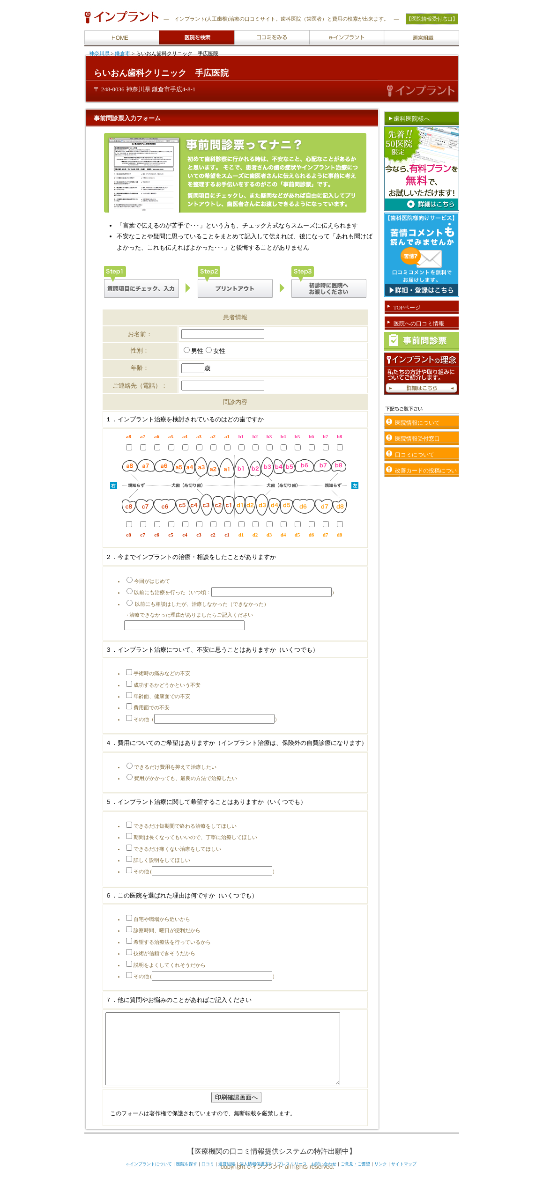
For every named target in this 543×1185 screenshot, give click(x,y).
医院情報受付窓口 (417, 438)
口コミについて (414, 454)
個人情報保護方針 (256, 1178)
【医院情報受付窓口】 (432, 19)
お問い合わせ (323, 1178)
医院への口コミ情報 (419, 323)
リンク (380, 1178)
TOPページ (407, 307)
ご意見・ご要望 (355, 1178)
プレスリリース (292, 1178)
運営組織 (386, 31)
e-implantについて (312, 31)
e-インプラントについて (149, 1178)
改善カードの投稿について (426, 472)
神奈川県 (99, 53)
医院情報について (417, 423)
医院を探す (186, 1178)
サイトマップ (404, 1178)
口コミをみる (237, 31)
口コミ (207, 1178)
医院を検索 (162, 31)
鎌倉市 (122, 53)
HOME (86, 31)
